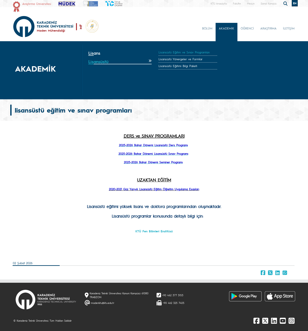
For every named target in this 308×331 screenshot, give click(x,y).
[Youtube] (283, 320)
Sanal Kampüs (269, 3)
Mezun (251, 3)
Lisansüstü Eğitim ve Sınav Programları (184, 52)
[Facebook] (256, 320)
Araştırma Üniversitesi (36, 4)
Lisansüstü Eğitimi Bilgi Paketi (177, 66)
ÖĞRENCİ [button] (247, 28)
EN (294, 3)
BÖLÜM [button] (207, 28)
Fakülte (237, 3)
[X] (265, 320)
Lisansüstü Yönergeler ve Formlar (180, 59)
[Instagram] (292, 320)
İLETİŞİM (289, 28)
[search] (286, 3)
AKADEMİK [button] (226, 28)
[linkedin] (274, 320)
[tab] (120, 53)
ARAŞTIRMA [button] (268, 28)
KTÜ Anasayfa (219, 3)
